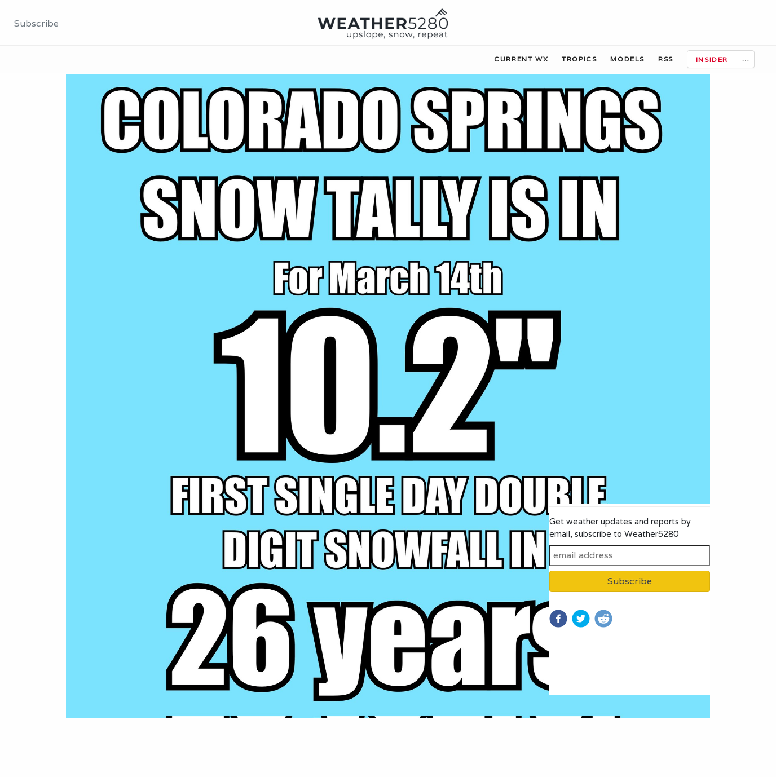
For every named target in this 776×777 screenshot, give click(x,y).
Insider (712, 59)
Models (627, 59)
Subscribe (36, 23)
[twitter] (581, 619)
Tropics (579, 59)
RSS (665, 59)
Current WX (521, 59)
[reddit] (603, 619)
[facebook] (558, 619)
